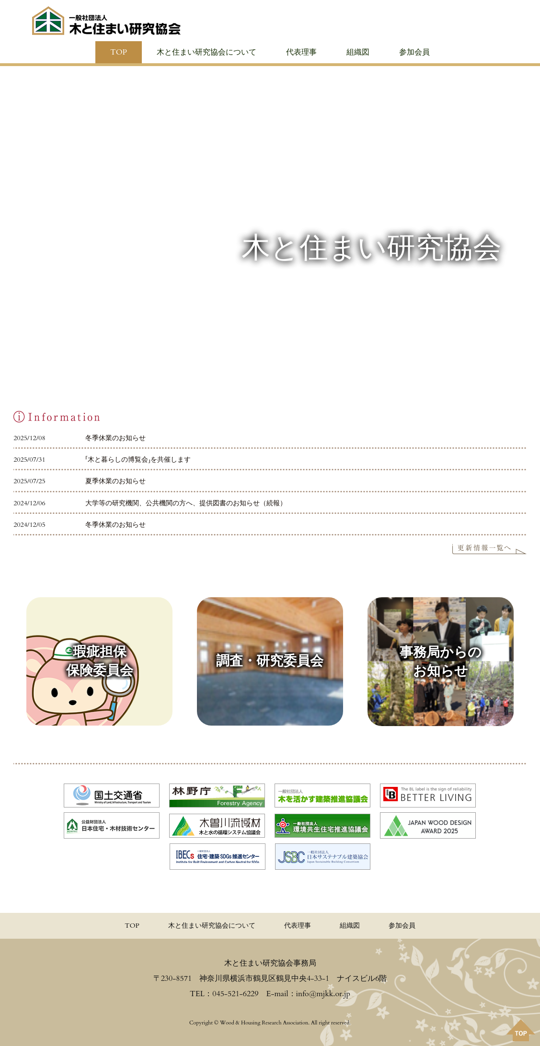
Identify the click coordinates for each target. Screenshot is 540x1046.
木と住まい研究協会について (206, 52)
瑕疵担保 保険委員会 (99, 661)
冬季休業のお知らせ (115, 438)
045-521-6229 (235, 994)
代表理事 (301, 52)
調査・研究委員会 (269, 661)
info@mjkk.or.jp (323, 994)
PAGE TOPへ (520, 1030)
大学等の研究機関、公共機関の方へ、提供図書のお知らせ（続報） (186, 503)
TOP (118, 52)
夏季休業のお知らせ (115, 481)
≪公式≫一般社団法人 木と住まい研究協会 (106, 20)
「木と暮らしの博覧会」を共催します (138, 459)
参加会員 (414, 52)
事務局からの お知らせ (441, 661)
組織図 (357, 52)
